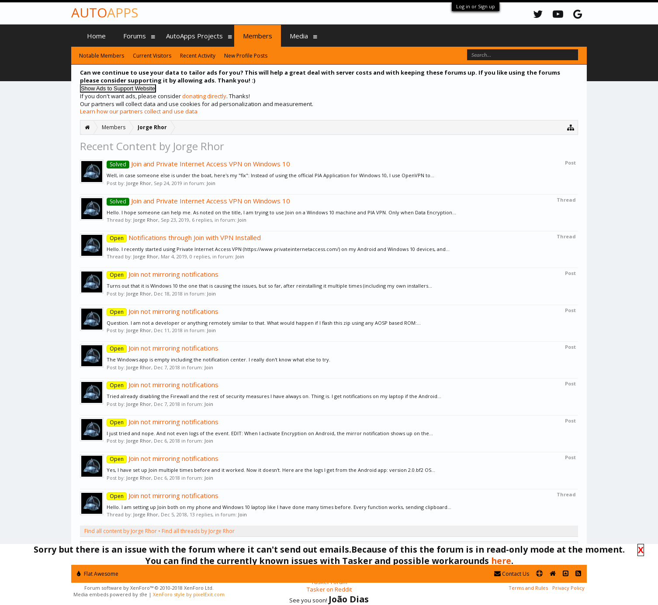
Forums (134, 35)
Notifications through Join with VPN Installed (184, 237)
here (501, 561)
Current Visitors (152, 55)
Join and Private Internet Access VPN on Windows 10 (198, 163)
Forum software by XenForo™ (149, 587)
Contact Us (511, 574)
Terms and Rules (528, 587)
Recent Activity (197, 55)
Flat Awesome (97, 574)
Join (211, 183)
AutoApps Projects (194, 35)
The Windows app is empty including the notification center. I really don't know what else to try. (218, 359)
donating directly (204, 96)
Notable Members (101, 55)
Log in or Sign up (475, 6)
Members (257, 35)
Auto (104, 12)
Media (299, 35)
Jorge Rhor (138, 183)
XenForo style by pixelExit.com (189, 594)
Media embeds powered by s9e (110, 594)
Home (96, 35)
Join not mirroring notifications (162, 274)
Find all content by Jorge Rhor (120, 531)
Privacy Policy (568, 587)
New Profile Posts (245, 55)
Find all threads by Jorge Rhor (198, 531)
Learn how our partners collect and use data (138, 111)
